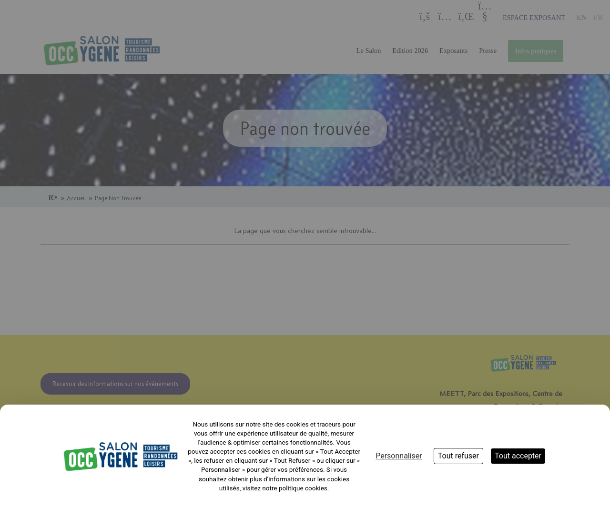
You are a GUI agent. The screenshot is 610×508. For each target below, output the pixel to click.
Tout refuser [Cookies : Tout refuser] (458, 455)
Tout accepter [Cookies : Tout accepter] (518, 455)
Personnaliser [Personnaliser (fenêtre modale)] (399, 455)
